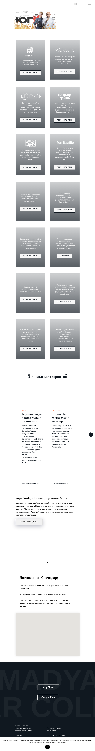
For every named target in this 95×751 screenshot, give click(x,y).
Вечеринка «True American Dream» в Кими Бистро (60, 418)
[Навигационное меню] (89, 5)
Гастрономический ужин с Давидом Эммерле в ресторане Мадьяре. (32, 418)
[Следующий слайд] (91, 434)
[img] (35, 19)
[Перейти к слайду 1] (47, 562)
